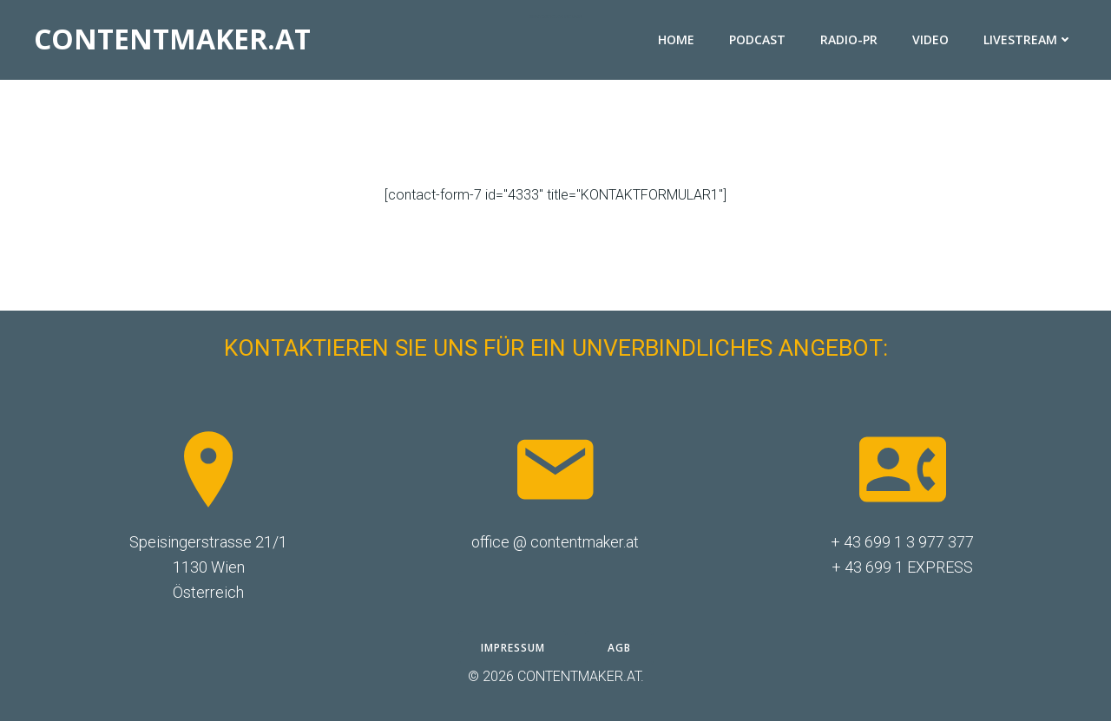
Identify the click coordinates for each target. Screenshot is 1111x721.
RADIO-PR (849, 39)
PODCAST (757, 39)
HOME (676, 39)
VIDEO (930, 39)
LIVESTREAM (1028, 39)
